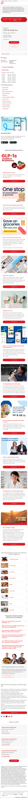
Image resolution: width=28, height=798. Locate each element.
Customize (15, 794)
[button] (26, 3)
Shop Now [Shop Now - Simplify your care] (17, 322)
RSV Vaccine (5, 89)
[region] (14, 794)
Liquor (14, 603)
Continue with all (24, 797)
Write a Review (12, 63)
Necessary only (17, 797)
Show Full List (5, 108)
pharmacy (18, 493)
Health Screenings (6, 104)
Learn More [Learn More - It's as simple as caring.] (17, 544)
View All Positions (8, 676)
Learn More (14, 45)
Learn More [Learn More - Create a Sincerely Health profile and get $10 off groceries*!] (17, 360)
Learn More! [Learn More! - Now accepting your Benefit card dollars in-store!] (17, 433)
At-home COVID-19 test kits (8, 97)
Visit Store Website (6, 733)
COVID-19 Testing (6, 93)
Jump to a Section (14, 54)
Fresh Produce (14, 578)
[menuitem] (5, 20)
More (24, 19)
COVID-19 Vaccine (6, 101)
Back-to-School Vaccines (7, 91)
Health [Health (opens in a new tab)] (6, 1)
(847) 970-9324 (4, 61)
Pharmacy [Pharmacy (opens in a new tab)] (10, 1)
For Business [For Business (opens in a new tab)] (15, 1)
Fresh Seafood (14, 565)
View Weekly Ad (14, 42)
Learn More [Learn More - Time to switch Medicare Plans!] (17, 467)
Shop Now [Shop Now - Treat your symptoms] (17, 286)
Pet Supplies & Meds (14, 559)
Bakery (14, 584)
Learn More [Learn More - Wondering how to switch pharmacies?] (17, 503)
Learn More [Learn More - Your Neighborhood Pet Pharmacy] (17, 396)
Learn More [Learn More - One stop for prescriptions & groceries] (17, 213)
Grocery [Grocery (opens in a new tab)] (2, 1)
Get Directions (6, 39)
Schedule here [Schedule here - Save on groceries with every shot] (17, 251)
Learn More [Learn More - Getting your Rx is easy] (17, 181)
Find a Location (15, 760)
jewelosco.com (18, 712)
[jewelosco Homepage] (2, 3)
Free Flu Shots (5, 87)
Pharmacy (14, 597)
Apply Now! (4, 95)
